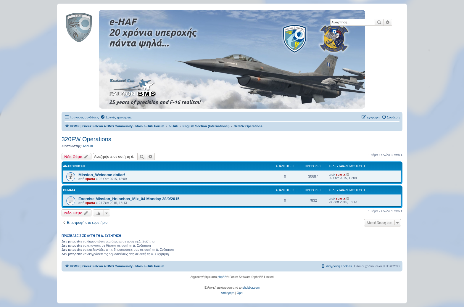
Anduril (88, 146)
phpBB (222, 277)
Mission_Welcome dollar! (101, 175)
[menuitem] (115, 117)
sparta (90, 179)
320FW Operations (86, 139)
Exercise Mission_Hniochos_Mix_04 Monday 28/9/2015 (129, 199)
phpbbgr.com (251, 287)
